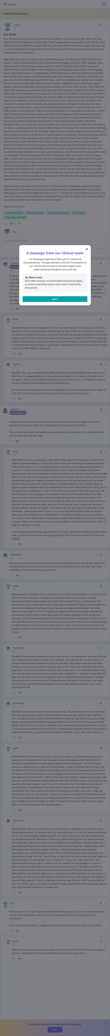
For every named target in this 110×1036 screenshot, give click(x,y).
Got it (55, 299)
